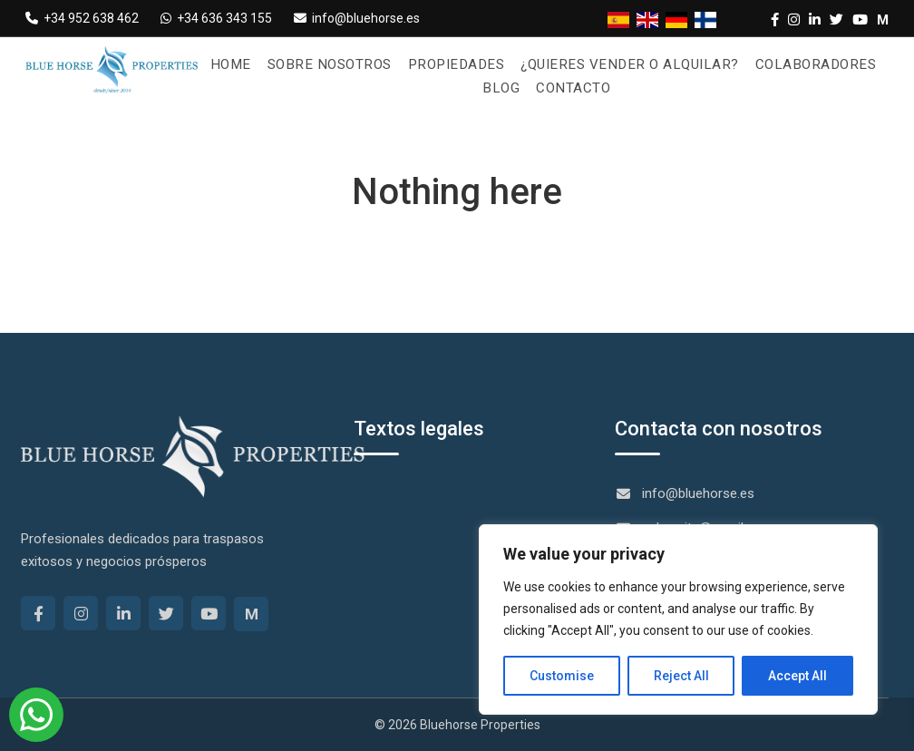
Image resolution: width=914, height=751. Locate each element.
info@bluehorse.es (357, 18)
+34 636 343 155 (216, 18)
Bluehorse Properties (480, 724)
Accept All (797, 675)
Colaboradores (804, 64)
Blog (502, 88)
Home (244, 64)
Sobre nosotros (339, 64)
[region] (678, 619)
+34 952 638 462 (82, 18)
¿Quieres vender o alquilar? (625, 64)
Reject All (681, 675)
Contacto (572, 88)
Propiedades (460, 64)
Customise (562, 675)
